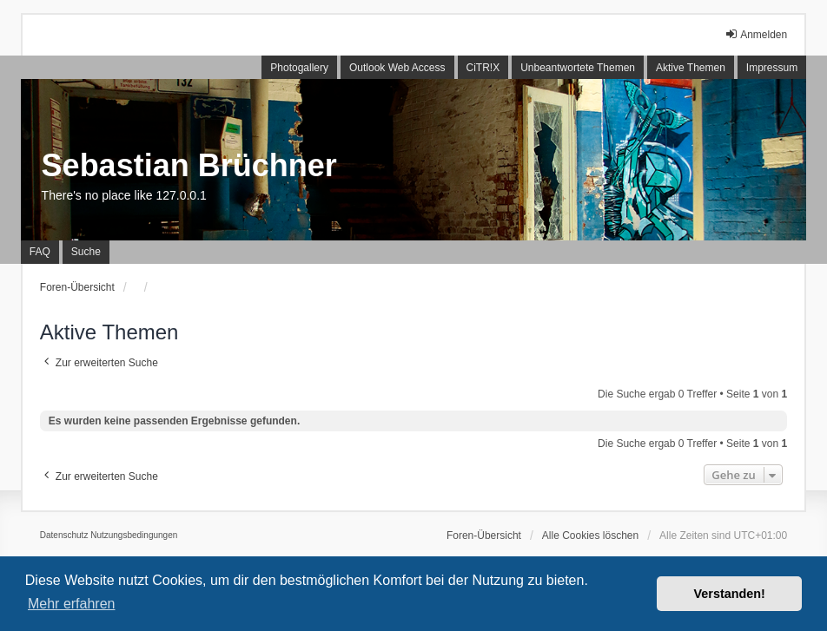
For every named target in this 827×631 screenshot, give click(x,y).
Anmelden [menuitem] (755, 34)
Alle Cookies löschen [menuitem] (590, 535)
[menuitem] (64, 535)
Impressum (771, 68)
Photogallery (299, 68)
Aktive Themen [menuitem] (690, 68)
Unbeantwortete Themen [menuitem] (577, 68)
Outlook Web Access (397, 68)
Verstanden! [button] (729, 594)
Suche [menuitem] (86, 252)
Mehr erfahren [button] (72, 603)
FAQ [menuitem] (40, 252)
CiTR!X (483, 68)
